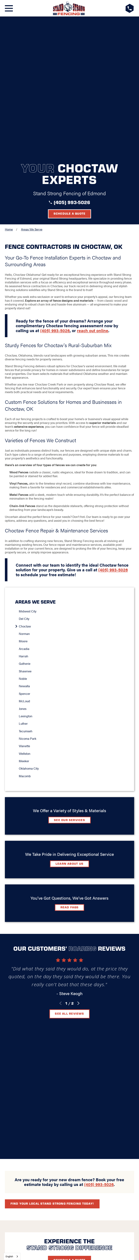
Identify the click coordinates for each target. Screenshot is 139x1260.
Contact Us (86, 1065)
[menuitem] (71, 472)
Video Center (59, 1065)
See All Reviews (69, 874)
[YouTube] (87, 1076)
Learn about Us (69, 724)
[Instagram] (78, 1076)
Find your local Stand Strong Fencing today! (52, 939)
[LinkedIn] (69, 1076)
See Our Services (69, 680)
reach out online (92, 191)
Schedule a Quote (70, 74)
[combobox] (12, 1256)
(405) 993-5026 (72, 63)
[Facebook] (61, 1076)
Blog (26, 1065)
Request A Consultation (69, 1089)
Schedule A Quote (70, 995)
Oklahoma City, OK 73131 (69, 1051)
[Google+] (52, 1076)
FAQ (38, 1065)
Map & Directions (69, 1055)
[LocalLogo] (69, 8)
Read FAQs (69, 768)
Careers (109, 1065)
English (9, 1256)
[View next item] (78, 863)
